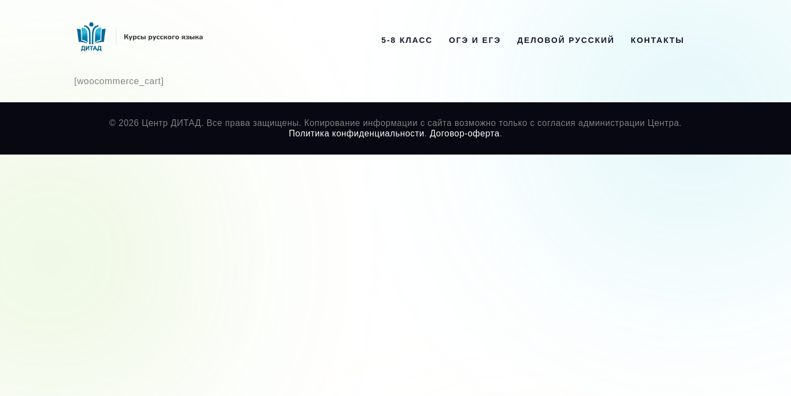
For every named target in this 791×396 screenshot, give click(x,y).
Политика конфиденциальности (357, 133)
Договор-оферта (464, 133)
